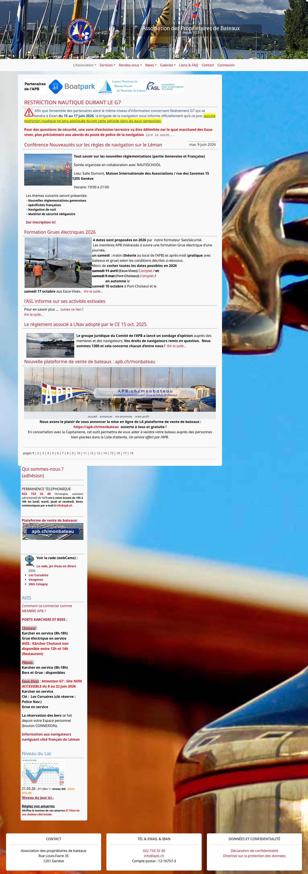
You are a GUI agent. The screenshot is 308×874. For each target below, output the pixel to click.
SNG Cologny (39, 584)
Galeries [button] (166, 65)
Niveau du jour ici (37, 797)
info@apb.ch (154, 855)
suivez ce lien (70, 309)
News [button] (149, 65)
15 (111, 453)
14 (105, 453)
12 (91, 453)
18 (131, 453)
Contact (208, 65)
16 (118, 453)
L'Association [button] (83, 65)
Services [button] (106, 65)
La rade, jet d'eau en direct (56, 566)
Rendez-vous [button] (129, 65)
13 (98, 453)
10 (78, 453)
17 (125, 453)
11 (85, 453)
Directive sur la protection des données (254, 855)
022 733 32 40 (154, 850)
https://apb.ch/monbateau (96, 426)
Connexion (226, 65)
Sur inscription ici (40, 222)
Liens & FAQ (188, 65)
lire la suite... (160, 135)
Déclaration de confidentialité (254, 850)
